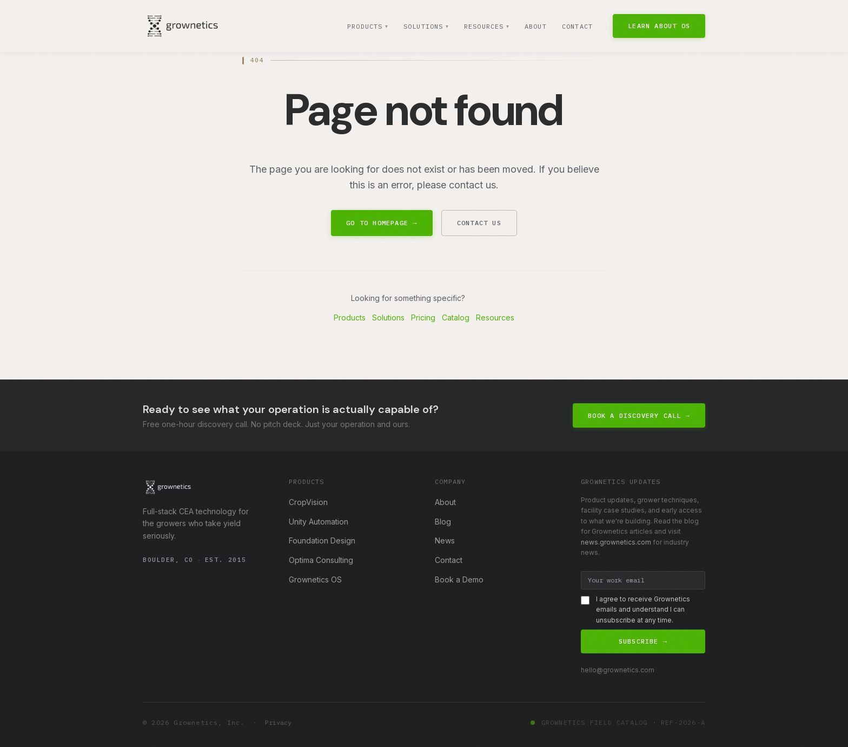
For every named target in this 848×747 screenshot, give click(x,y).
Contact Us (479, 223)
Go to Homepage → (381, 223)
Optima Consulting (321, 560)
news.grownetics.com (616, 542)
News (445, 540)
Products (366, 26)
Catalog (455, 317)
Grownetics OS (315, 579)
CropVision (308, 502)
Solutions (425, 26)
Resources (486, 26)
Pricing (423, 317)
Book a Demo (459, 579)
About (536, 26)
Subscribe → (643, 641)
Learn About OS (659, 26)
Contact (577, 26)
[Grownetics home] (182, 26)
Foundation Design (322, 540)
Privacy (278, 722)
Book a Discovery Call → (639, 415)
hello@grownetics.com (617, 670)
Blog (443, 521)
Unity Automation (318, 521)
